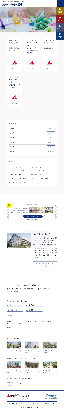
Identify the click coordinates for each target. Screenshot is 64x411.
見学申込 (9, 327)
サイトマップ (36, 403)
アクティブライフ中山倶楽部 (39, 178)
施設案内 (10, 305)
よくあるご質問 (32, 321)
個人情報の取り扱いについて (17, 403)
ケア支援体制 (30, 305)
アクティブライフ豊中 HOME (18, 301)
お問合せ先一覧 (49, 403)
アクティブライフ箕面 (15, 167)
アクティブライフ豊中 (37, 167)
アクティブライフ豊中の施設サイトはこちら (45, 265)
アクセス (10, 315)
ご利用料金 (29, 310)
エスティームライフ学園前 (17, 171)
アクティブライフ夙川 (37, 175)
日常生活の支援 (12, 310)
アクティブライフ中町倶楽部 (17, 178)
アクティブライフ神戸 (37, 171)
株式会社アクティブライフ (17, 182)
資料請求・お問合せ (46, 321)
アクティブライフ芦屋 (15, 175)
